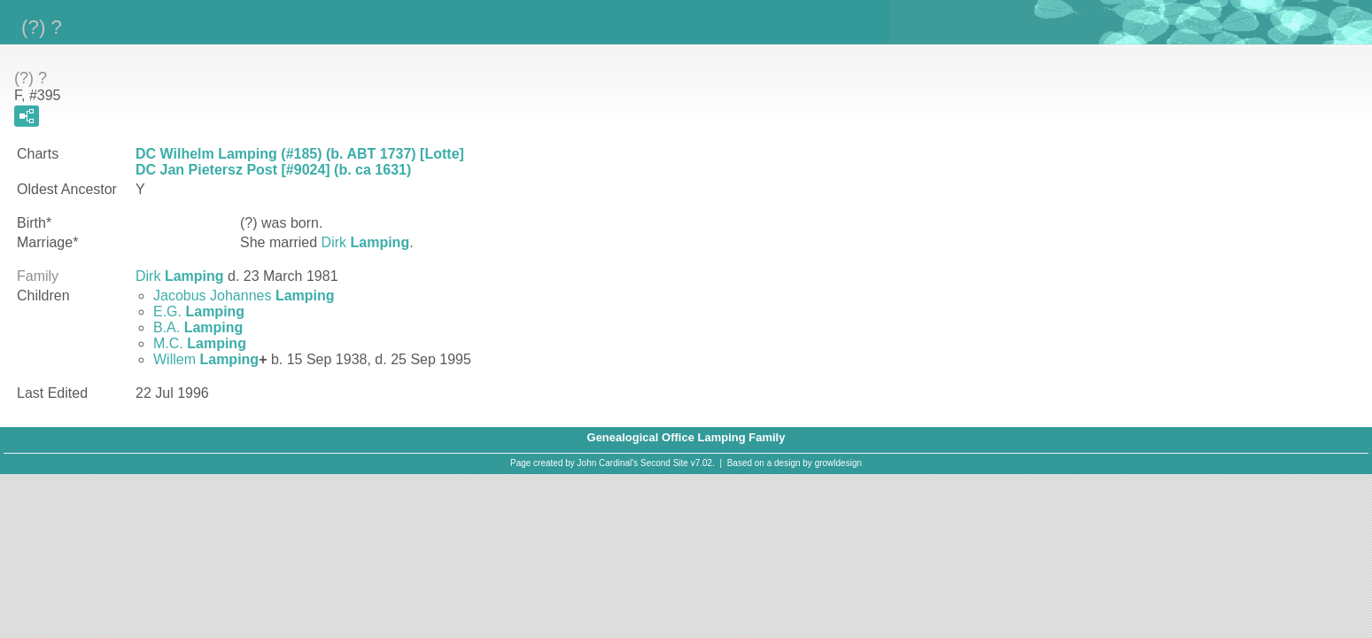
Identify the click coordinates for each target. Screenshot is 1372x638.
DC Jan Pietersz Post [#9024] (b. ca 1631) (273, 169)
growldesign (838, 463)
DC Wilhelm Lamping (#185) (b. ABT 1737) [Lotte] (300, 153)
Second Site (664, 463)
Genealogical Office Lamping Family (686, 437)
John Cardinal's (608, 463)
